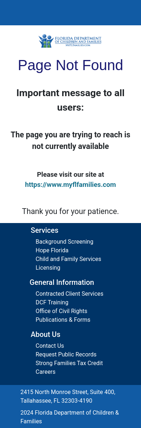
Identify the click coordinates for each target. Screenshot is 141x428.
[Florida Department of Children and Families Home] (70, 41)
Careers (46, 371)
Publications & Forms (63, 319)
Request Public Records (66, 354)
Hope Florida (52, 250)
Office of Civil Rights (61, 311)
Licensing (48, 267)
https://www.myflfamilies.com (70, 185)
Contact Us (50, 345)
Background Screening (65, 241)
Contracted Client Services (70, 293)
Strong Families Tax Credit (69, 363)
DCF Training (52, 302)
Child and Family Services (68, 259)
